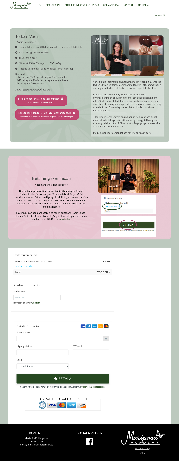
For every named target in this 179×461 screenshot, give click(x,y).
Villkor (84, 386)
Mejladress (19, 291)
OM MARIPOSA (110, 5)
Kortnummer (23, 332)
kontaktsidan (63, 219)
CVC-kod (77, 346)
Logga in (160, 14)
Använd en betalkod (25, 266)
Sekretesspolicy (98, 386)
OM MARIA (142, 5)
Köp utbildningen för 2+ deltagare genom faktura (46, 114)
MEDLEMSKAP (53, 5)
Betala (62, 378)
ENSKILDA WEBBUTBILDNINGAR (82, 5)
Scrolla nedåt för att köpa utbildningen (40, 100)
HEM (39, 5)
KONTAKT (128, 5)
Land (19, 359)
